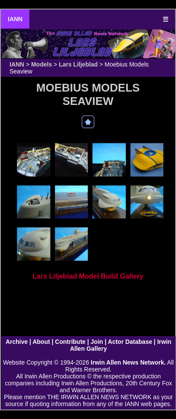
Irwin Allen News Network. (128, 362)
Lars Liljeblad (78, 64)
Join (97, 341)
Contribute (70, 341)
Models (41, 64)
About (41, 341)
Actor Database (130, 341)
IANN (15, 19)
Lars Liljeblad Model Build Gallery (88, 276)
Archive (17, 341)
